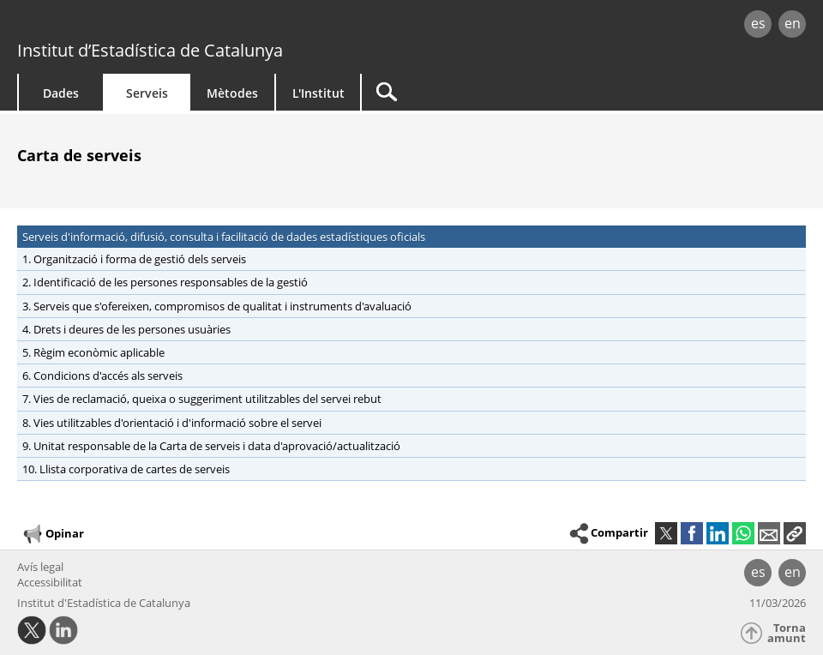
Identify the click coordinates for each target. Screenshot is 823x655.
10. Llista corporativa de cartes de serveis (126, 469)
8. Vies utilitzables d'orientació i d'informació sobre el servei (171, 422)
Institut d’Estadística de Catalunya (150, 50)
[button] (795, 533)
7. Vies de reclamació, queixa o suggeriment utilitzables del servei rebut (201, 398)
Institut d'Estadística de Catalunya (103, 602)
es (758, 23)
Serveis (147, 93)
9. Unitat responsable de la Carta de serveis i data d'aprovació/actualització (211, 446)
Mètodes (232, 93)
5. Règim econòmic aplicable (93, 352)
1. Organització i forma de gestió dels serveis (134, 259)
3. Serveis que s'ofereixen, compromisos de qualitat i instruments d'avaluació (217, 306)
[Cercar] (507, 92)
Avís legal (40, 566)
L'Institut (318, 93)
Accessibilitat (49, 582)
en (792, 23)
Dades (61, 93)
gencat (175, 25)
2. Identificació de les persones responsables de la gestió (165, 282)
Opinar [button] (52, 534)
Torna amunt (786, 633)
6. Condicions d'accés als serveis (102, 375)
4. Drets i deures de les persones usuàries (126, 329)
